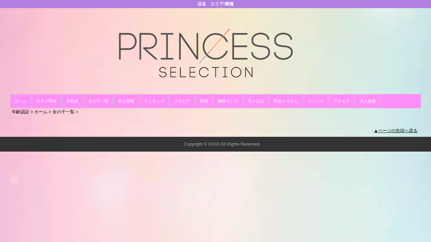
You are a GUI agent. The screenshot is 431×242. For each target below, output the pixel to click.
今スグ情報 (46, 101)
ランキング (154, 101)
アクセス (342, 101)
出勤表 (72, 101)
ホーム (20, 101)
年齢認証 (20, 111)
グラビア (182, 101)
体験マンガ (228, 101)
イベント (316, 101)
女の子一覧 (98, 101)
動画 (204, 101)
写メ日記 (256, 101)
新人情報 (126, 101)
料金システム (286, 101)
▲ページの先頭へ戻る (396, 130)
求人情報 (368, 101)
